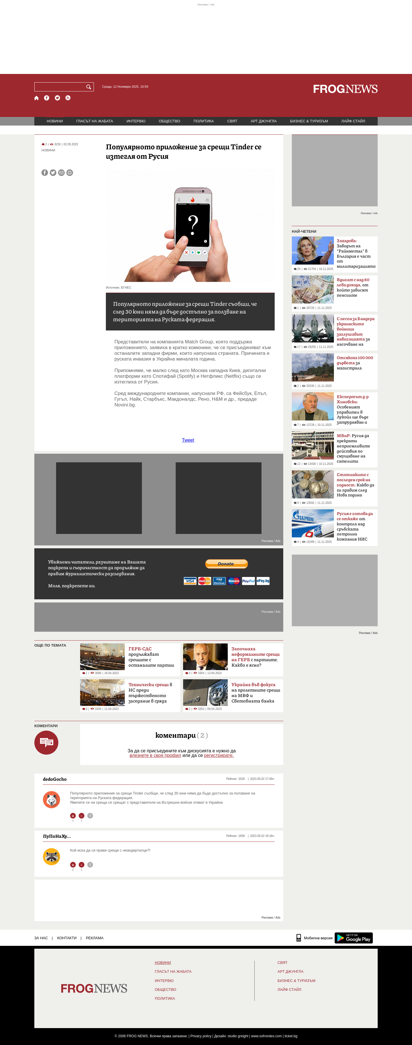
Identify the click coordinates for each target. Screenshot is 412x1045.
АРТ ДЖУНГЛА (264, 121)
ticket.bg (291, 1036)
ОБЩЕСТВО (169, 121)
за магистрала (355, 363)
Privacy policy (201, 1036)
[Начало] (36, 98)
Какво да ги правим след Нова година (355, 485)
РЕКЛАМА (95, 938)
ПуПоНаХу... (57, 836)
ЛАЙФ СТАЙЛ (353, 121)
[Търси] (90, 87)
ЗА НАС (41, 938)
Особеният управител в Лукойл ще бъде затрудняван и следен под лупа (353, 411)
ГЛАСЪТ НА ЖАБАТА (94, 121)
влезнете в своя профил (155, 755)
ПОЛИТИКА (204, 121)
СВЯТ (232, 121)
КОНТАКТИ (67, 938)
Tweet (188, 440)
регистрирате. (219, 755)
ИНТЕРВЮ (135, 121)
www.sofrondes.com (266, 1036)
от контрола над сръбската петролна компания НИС (355, 526)
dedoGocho (55, 779)
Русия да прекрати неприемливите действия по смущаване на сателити (353, 448)
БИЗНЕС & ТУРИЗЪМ (309, 121)
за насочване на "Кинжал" (356, 333)
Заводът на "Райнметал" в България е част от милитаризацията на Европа (356, 255)
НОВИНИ (55, 121)
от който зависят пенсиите (353, 287)
